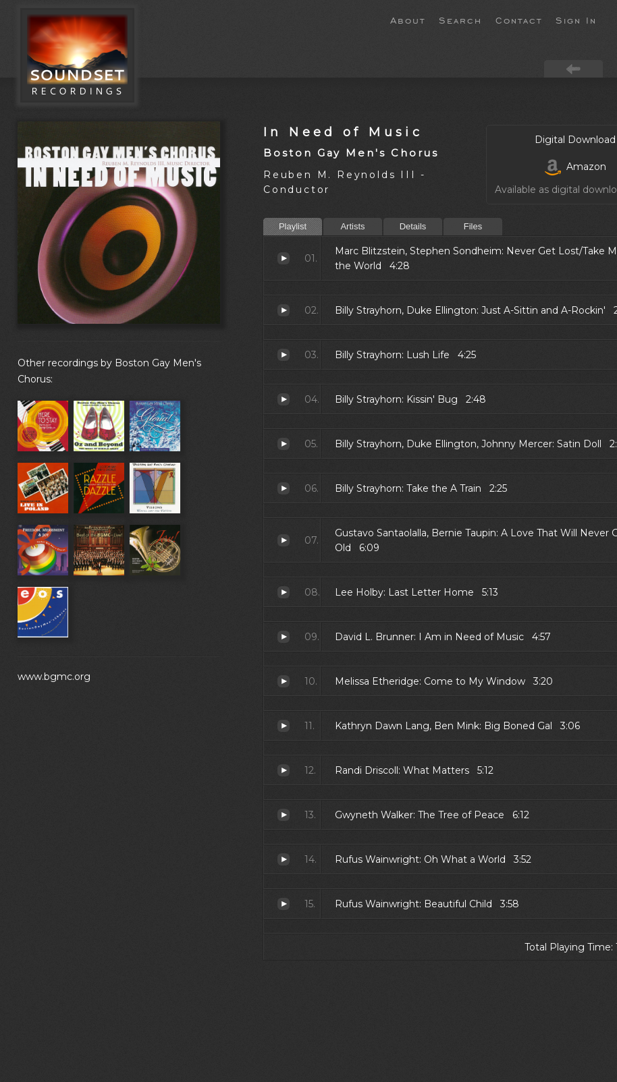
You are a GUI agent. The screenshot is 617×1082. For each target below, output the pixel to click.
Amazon (575, 167)
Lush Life (283, 355)
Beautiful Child (283, 904)
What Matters (283, 770)
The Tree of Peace (283, 815)
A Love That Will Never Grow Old (283, 540)
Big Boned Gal (283, 726)
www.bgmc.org (54, 677)
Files (473, 226)
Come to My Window (283, 681)
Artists (352, 226)
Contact (518, 19)
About (407, 19)
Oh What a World (283, 859)
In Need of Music (343, 132)
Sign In (576, 19)
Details (413, 226)
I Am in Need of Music (283, 637)
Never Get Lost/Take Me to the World (283, 258)
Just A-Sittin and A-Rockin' (283, 310)
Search (460, 19)
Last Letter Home (283, 592)
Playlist (292, 226)
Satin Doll (283, 444)
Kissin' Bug (283, 399)
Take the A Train (283, 488)
